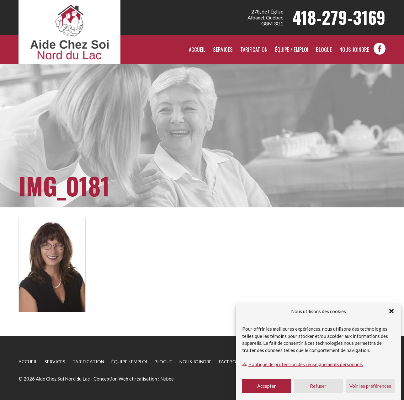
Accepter (266, 388)
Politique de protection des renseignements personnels (305, 366)
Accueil (197, 49)
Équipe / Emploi (291, 49)
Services (223, 49)
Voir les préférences (370, 388)
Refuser (318, 388)
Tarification (254, 49)
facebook (379, 49)
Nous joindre (354, 49)
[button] (391, 313)
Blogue (324, 49)
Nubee (167, 378)
